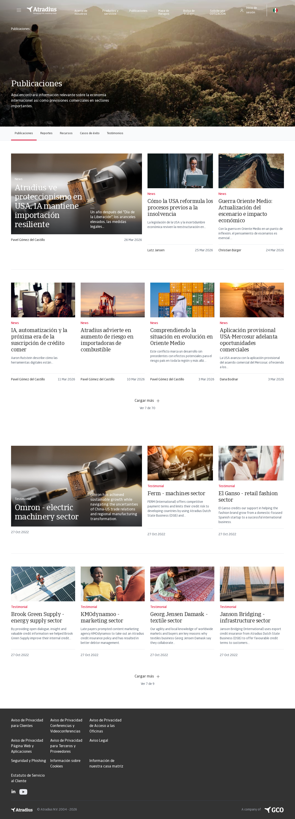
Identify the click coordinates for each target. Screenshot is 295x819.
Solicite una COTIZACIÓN (218, 12)
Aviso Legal (98, 741)
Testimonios (115, 133)
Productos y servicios (110, 12)
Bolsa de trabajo (189, 12)
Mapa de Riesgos (163, 12)
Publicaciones (138, 10)
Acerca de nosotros (80, 12)
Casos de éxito (90, 133)
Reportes (46, 133)
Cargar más (147, 401)
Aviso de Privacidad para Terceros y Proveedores (66, 746)
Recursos (66, 133)
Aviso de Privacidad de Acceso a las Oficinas (105, 726)
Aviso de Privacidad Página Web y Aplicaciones (27, 746)
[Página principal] (42, 10)
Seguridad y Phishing (28, 761)
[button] (19, 10)
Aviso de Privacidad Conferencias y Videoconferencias (66, 726)
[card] (76, 199)
